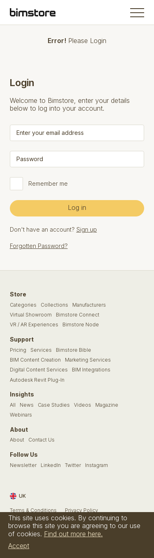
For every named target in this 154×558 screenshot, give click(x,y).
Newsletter (23, 465)
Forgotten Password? (39, 245)
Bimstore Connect (77, 315)
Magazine (106, 405)
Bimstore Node (80, 325)
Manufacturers (89, 305)
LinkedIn (51, 465)
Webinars (21, 415)
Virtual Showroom (31, 315)
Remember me (48, 183)
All (13, 405)
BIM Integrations (91, 370)
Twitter (73, 465)
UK (18, 496)
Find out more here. (73, 534)
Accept (18, 546)
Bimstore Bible (73, 350)
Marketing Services (88, 360)
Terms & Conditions (33, 510)
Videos (82, 405)
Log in (77, 207)
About (17, 440)
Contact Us (41, 440)
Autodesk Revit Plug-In (37, 380)
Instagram (96, 465)
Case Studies (54, 405)
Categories (23, 305)
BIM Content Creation (35, 360)
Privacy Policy (81, 510)
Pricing (18, 350)
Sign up (86, 229)
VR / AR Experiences (34, 325)
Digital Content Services (39, 370)
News (27, 405)
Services (41, 350)
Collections (54, 305)
